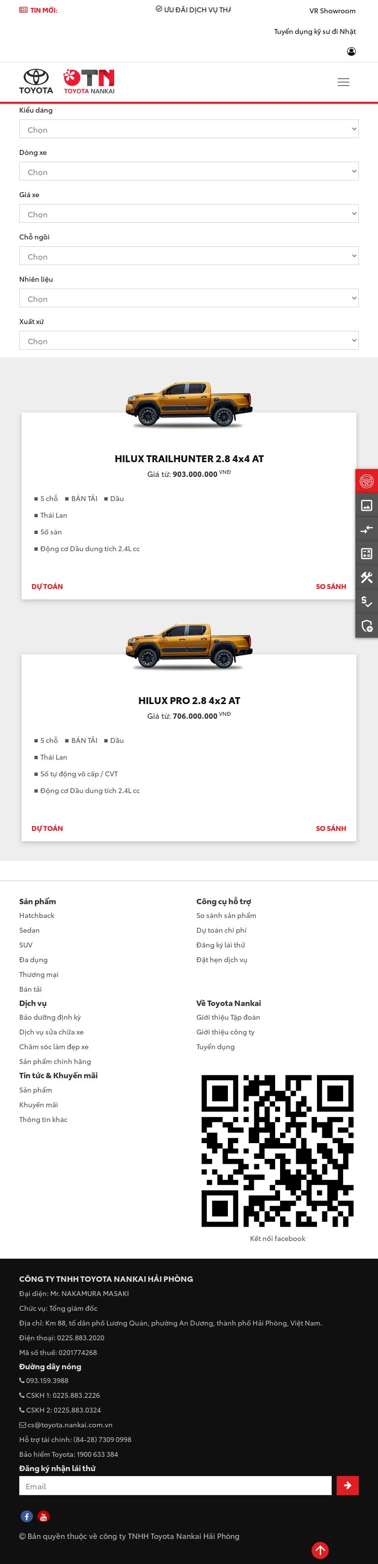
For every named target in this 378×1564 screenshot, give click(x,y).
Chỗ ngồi (34, 236)
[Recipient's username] (175, 1486)
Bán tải (30, 989)
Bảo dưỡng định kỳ (50, 1017)
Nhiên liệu (36, 279)
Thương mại (39, 974)
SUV (25, 944)
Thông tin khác (43, 1119)
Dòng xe (33, 152)
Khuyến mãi (38, 1104)
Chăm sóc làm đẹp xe (54, 1046)
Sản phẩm (35, 1089)
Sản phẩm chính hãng (55, 1061)
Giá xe (29, 194)
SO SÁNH (331, 586)
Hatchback (36, 915)
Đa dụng (33, 959)
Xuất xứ (31, 321)
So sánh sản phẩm (226, 915)
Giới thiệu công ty (225, 1031)
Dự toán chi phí (221, 930)
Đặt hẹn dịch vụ (222, 959)
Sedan (29, 930)
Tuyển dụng (215, 1046)
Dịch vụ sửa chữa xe (51, 1031)
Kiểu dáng (36, 110)
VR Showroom (333, 10)
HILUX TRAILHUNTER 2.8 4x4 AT (189, 458)
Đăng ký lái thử (220, 944)
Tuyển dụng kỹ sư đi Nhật (315, 31)
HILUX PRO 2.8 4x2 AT (189, 700)
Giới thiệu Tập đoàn (228, 1017)
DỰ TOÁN (47, 586)
